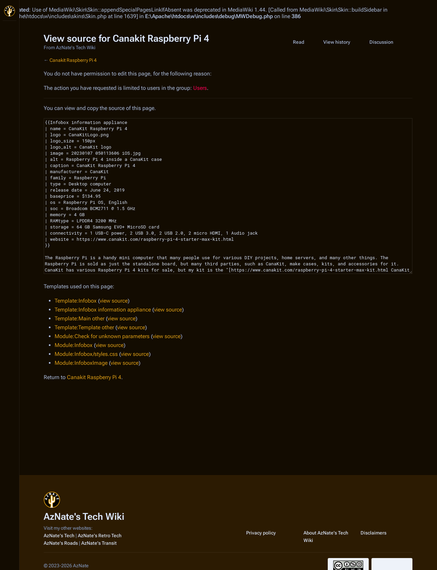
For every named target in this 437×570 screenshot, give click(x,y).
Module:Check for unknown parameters (102, 336)
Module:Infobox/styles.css (86, 354)
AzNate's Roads (61, 543)
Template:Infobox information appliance (103, 309)
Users (200, 88)
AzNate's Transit (99, 543)
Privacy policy (261, 533)
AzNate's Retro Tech (100, 535)
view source (114, 300)
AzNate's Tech (59, 535)
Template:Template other (84, 327)
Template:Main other (79, 318)
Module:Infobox (74, 345)
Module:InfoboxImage (81, 363)
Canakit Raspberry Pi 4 (73, 60)
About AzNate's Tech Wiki (326, 536)
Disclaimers (373, 533)
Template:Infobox (76, 300)
